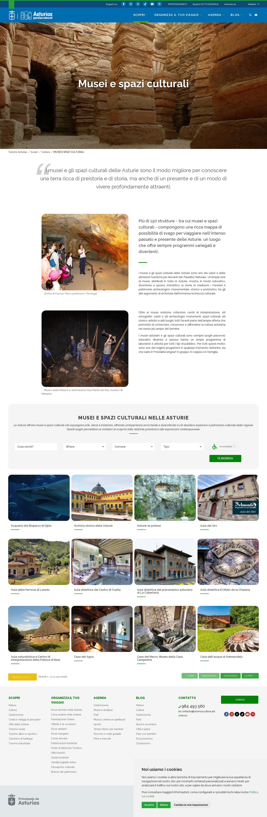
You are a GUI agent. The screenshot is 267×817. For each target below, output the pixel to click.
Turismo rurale (17, 729)
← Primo (189, 676)
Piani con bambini (146, 733)
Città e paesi (143, 729)
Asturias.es (230, 4)
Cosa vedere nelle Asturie (66, 714)
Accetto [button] (149, 805)
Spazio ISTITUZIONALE (206, 4)
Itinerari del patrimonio (63, 771)
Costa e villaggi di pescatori (25, 719)
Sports (97, 724)
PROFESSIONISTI (177, 4)
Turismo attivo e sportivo (23, 733)
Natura (12, 705)
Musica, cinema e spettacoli (109, 719)
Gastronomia (16, 714)
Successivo (230, 676)
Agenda (100, 698)
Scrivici (240, 699)
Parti (96, 714)
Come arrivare (59, 738)
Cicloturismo (143, 743)
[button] (253, 4)
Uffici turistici (58, 752)
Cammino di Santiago (21, 738)
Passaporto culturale (63, 767)
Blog (140, 698)
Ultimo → (250, 676)
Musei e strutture (103, 709)
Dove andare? (59, 728)
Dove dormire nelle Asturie (66, 709)
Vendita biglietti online (63, 762)
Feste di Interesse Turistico (66, 747)
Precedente (209, 676)
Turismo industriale (19, 743)
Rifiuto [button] (164, 805)
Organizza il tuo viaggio (65, 700)
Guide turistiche (60, 757)
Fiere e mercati (102, 738)
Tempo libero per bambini (108, 729)
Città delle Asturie (19, 724)
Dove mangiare (60, 733)
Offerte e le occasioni (63, 724)
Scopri (14, 698)
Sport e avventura (146, 724)
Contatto (187, 698)
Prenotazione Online (62, 719)
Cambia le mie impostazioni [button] (191, 805)
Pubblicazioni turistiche (64, 743)
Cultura (13, 709)
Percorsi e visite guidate (107, 733)
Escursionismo (144, 738)
